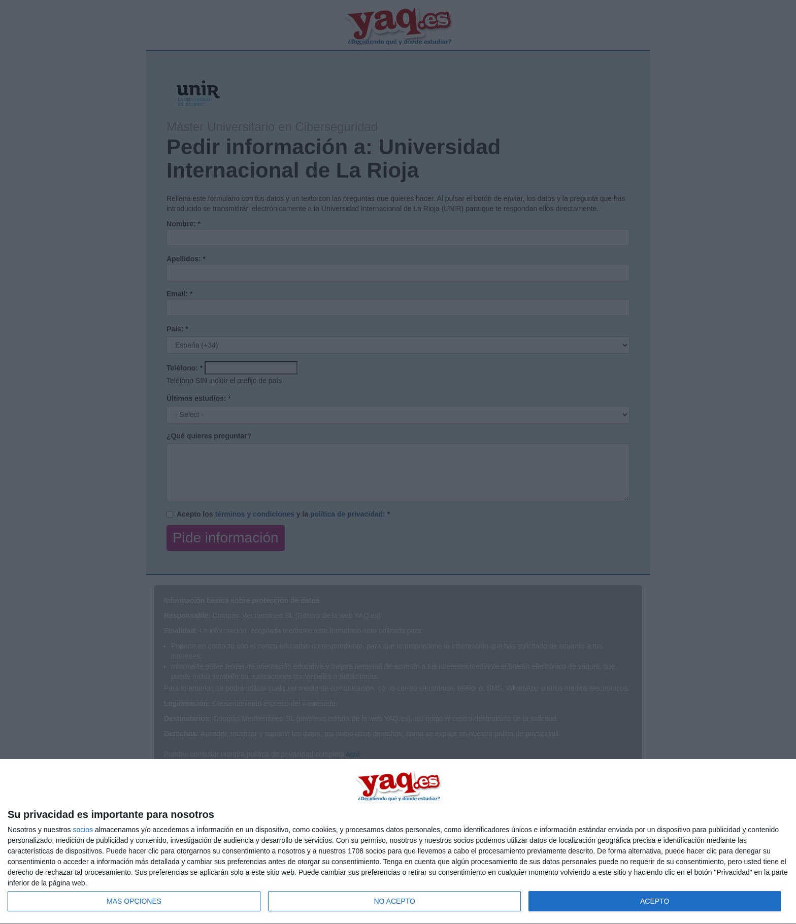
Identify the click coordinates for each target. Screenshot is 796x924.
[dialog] (398, 842)
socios (83, 829)
